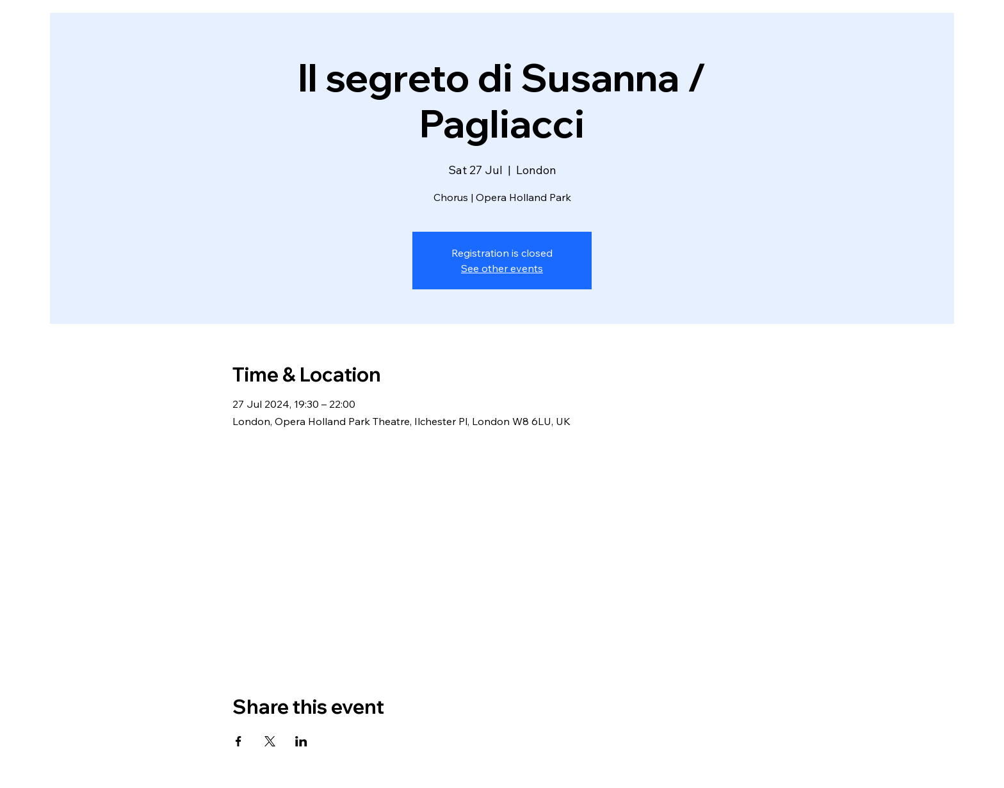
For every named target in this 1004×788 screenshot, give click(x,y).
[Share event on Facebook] (238, 741)
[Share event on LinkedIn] (301, 741)
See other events (502, 268)
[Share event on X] (270, 741)
